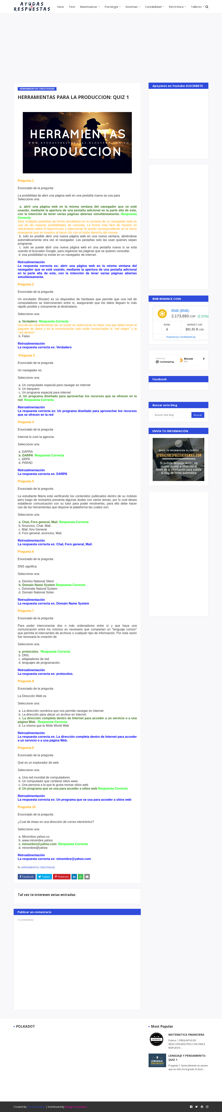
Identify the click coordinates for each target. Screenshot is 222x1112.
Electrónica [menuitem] (176, 7)
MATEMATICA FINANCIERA (186, 1034)
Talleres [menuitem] (196, 7)
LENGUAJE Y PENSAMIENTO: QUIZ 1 (187, 1058)
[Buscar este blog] (172, 415)
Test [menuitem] (72, 7)
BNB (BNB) (180, 311)
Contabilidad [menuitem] (153, 7)
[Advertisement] (111, 47)
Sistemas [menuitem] (131, 7)
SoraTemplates (36, 1106)
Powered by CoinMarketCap (181, 337)
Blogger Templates (76, 1106)
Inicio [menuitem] (60, 7)
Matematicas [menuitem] (88, 7)
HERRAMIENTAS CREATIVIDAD (38, 867)
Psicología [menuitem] (111, 7)
